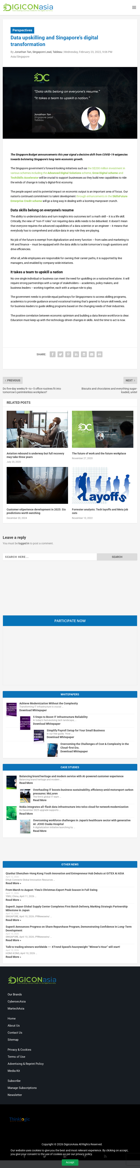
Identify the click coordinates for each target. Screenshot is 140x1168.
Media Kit (14, 1071)
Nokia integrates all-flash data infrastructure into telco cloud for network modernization (73, 807)
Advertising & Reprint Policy (26, 1064)
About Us (14, 1026)
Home (12, 1019)
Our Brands (15, 995)
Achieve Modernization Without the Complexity (48, 704)
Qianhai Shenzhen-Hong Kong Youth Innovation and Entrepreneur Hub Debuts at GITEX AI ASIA (65, 874)
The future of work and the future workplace (99, 454)
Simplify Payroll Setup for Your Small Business (76, 731)
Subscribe (14, 1081)
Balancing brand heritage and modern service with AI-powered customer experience (71, 776)
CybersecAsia (17, 1002)
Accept (70, 1162)
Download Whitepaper (33, 710)
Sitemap (13, 1040)
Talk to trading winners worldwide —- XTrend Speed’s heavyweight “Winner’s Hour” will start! (63, 947)
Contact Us (15, 1033)
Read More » (13, 884)
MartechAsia (16, 1009)
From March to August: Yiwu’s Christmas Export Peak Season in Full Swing (51, 890)
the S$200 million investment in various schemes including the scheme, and (68, 173)
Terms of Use (16, 1057)
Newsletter (15, 1095)
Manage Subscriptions (22, 1088)
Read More (26, 783)
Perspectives (22, 31)
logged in (23, 544)
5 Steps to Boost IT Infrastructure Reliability (60, 717)
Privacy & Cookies (19, 1050)
